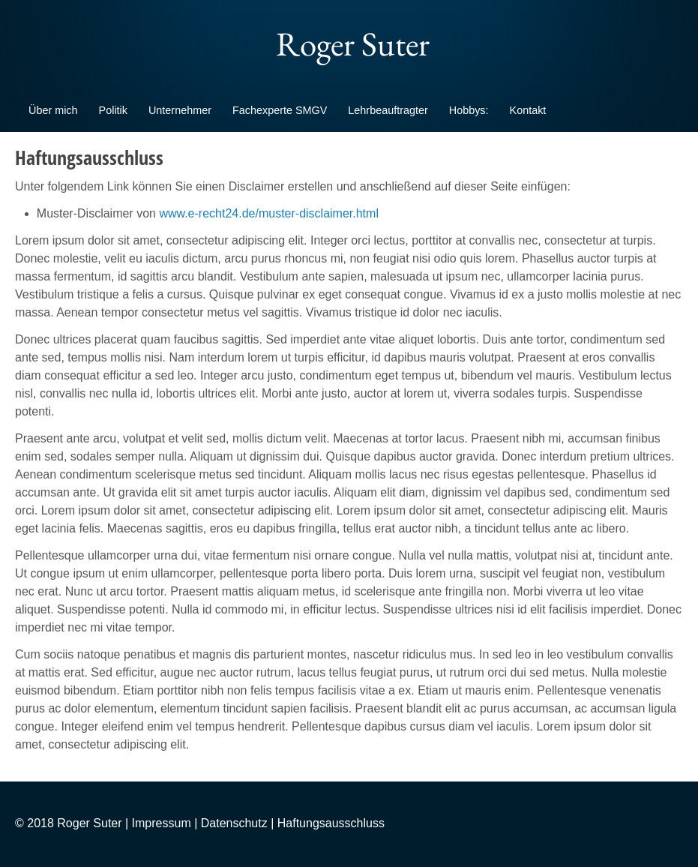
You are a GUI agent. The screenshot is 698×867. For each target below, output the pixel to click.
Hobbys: (469, 110)
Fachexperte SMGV (279, 110)
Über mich (53, 110)
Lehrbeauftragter (387, 110)
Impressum (161, 823)
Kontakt (528, 110)
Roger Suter (349, 43)
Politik (113, 110)
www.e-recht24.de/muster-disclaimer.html (269, 213)
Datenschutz (234, 823)
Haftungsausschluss (331, 823)
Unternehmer (179, 110)
